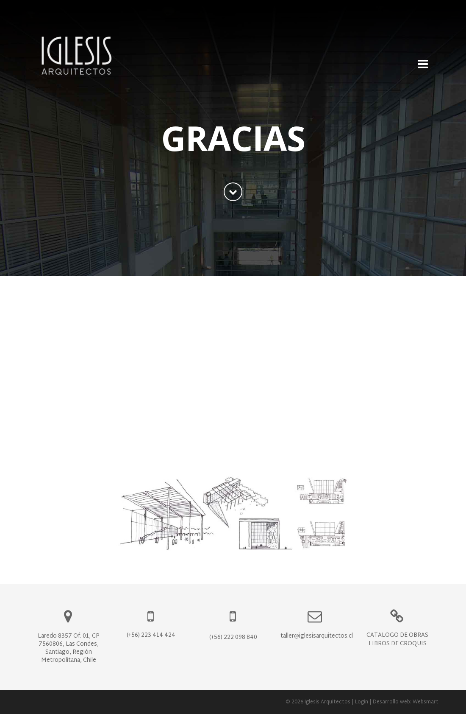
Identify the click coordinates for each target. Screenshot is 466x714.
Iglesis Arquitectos (327, 702)
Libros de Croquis (398, 643)
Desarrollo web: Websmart (405, 702)
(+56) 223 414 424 (151, 635)
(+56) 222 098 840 (233, 637)
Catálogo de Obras (397, 635)
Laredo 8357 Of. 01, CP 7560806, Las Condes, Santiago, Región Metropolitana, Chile (69, 648)
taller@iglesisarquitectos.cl (316, 636)
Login (361, 702)
